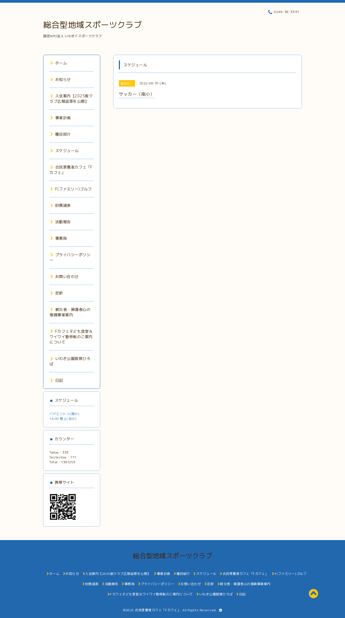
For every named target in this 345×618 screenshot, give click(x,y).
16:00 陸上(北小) (62, 418)
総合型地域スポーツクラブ (92, 24)
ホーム (58, 63)
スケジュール (64, 150)
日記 (56, 380)
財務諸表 (60, 205)
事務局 (58, 238)
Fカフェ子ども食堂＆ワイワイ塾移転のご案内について (71, 337)
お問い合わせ (64, 276)
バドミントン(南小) (64, 413)
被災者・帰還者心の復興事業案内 (70, 312)
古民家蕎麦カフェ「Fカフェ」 (158, 610)
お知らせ (60, 79)
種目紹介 (60, 134)
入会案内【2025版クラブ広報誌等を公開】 (71, 98)
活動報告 (60, 221)
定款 (56, 293)
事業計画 (60, 117)
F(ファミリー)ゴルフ (71, 188)
